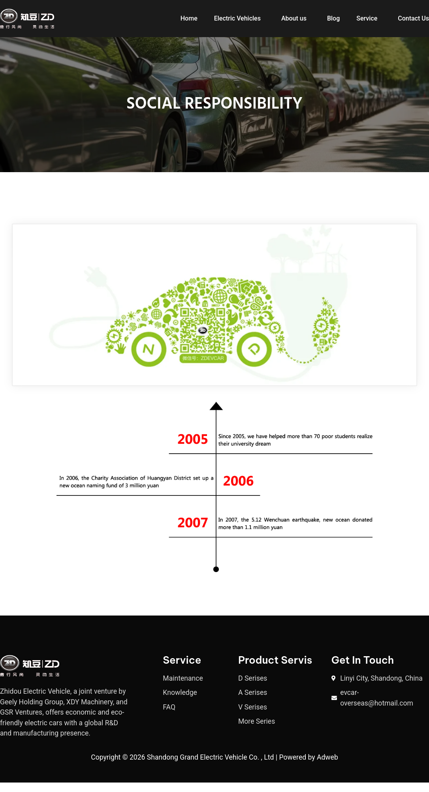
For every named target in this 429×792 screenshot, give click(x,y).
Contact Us (413, 18)
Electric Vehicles (237, 18)
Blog (333, 18)
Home (189, 18)
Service (366, 18)
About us (294, 18)
